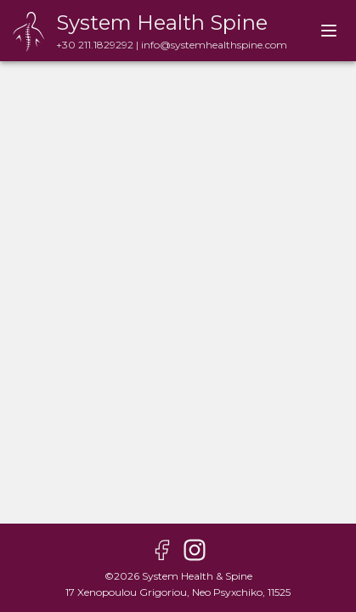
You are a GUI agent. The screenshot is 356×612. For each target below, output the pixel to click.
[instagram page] (194, 551)
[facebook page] (162, 551)
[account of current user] (328, 30)
